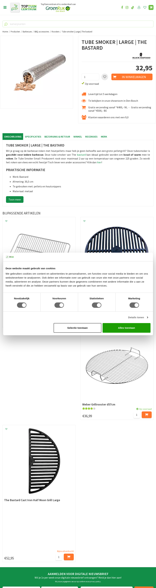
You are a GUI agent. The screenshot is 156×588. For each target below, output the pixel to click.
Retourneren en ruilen (15, 468)
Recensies (92, 136)
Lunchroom (9, 498)
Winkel (78, 136)
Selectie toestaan (77, 327)
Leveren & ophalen (13, 465)
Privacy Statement (13, 476)
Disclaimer (8, 480)
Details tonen (136, 317)
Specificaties (33, 136)
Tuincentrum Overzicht (98, 576)
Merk (104, 136)
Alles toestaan (126, 327)
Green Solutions (77, 576)
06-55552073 (14, 545)
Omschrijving (12, 136)
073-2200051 (14, 540)
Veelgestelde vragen (14, 484)
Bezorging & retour (57, 136)
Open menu (4, 7)
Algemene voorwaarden (15, 472)
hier (99, 162)
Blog (5, 494)
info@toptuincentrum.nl (21, 550)
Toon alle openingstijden (68, 487)
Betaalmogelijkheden (14, 461)
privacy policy (95, 431)
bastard (81, 154)
